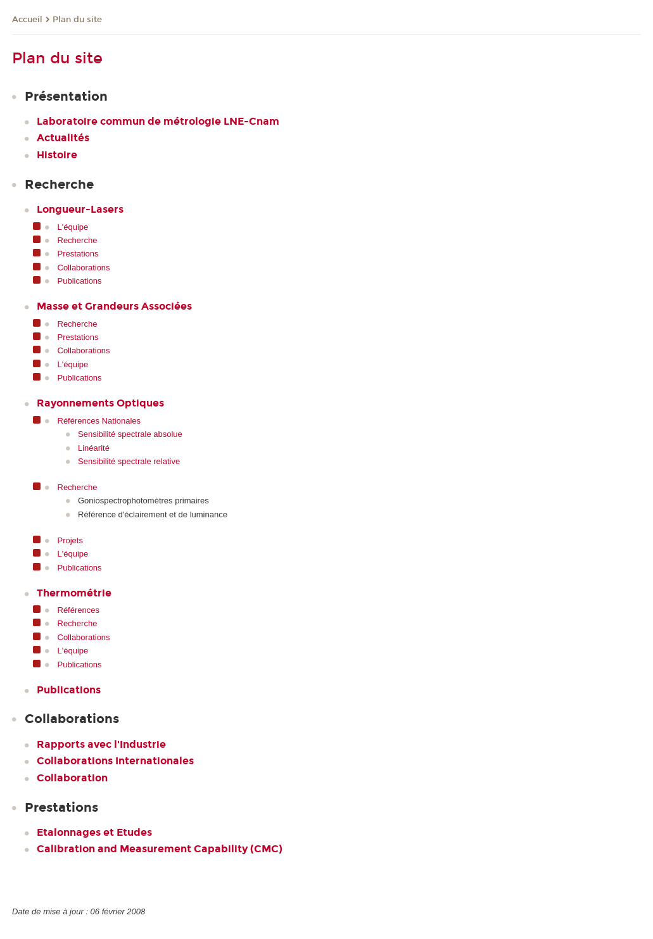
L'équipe (73, 227)
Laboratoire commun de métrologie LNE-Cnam (158, 121)
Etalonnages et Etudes (94, 832)
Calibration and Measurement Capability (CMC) (159, 849)
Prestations (78, 253)
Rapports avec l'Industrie (101, 744)
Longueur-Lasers (80, 209)
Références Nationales (99, 420)
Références (78, 610)
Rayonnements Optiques (100, 403)
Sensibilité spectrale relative (129, 461)
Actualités (63, 138)
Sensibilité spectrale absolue (130, 434)
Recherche (78, 240)
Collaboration (72, 778)
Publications (80, 281)
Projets (70, 540)
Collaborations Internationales (115, 761)
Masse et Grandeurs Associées (114, 306)
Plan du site (77, 20)
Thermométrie (74, 593)
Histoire (57, 155)
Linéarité (94, 448)
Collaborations (84, 267)
